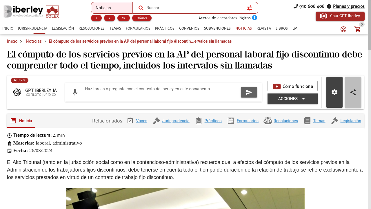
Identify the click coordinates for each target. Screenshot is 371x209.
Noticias (34, 41)
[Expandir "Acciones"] (293, 104)
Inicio (12, 41)
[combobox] (195, 7)
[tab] (8, 28)
